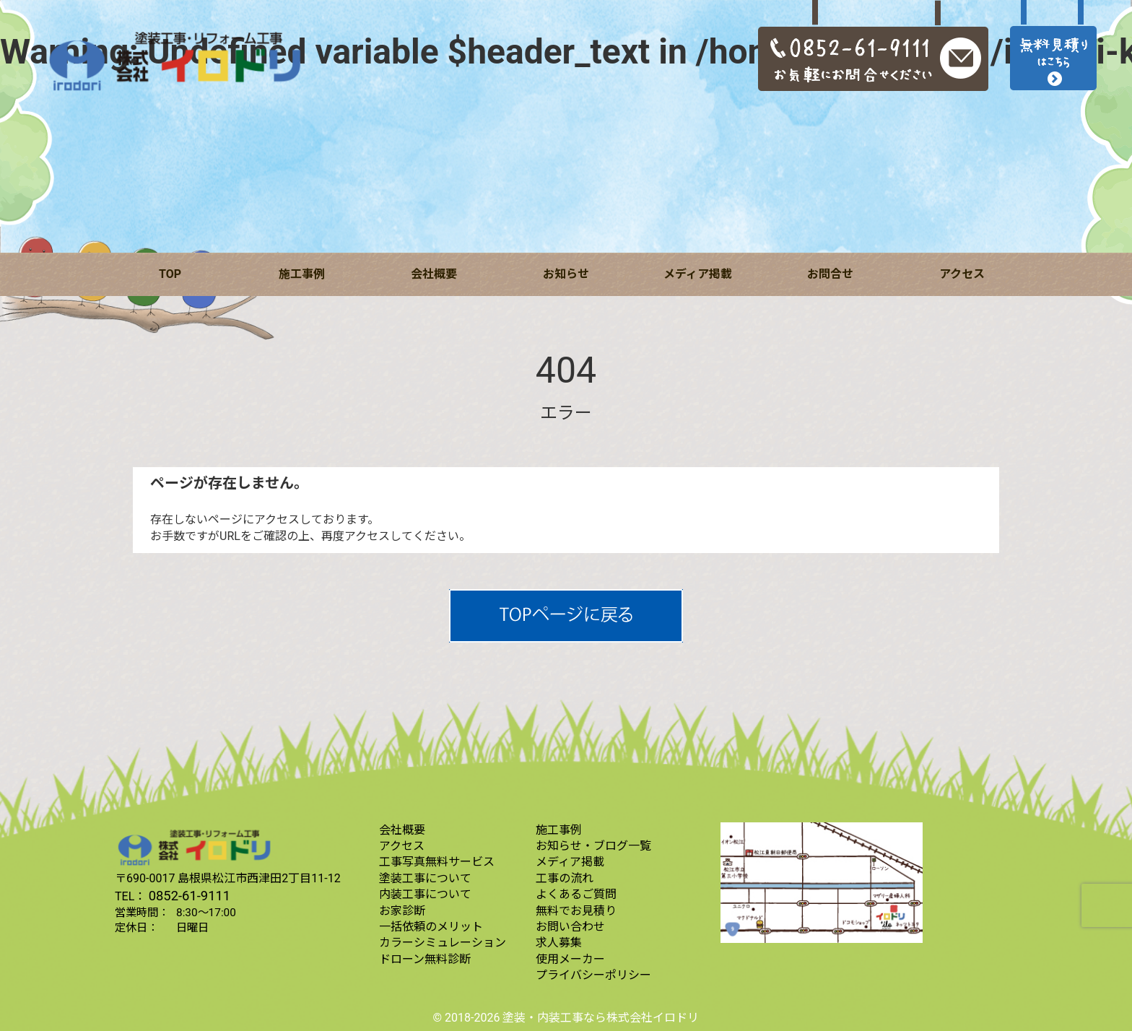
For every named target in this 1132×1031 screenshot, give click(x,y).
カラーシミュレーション (442, 942)
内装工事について (425, 894)
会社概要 (434, 274)
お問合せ (830, 274)
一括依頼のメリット (431, 927)
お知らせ (566, 274)
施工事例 (302, 274)
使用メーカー (570, 959)
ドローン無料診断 (425, 959)
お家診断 (402, 911)
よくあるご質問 (576, 894)
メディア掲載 (697, 274)
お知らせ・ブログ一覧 (593, 846)
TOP (170, 274)
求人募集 (559, 942)
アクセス (962, 274)
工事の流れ (564, 878)
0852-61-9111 (190, 895)
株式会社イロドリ (652, 1018)
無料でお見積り (576, 911)
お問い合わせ (570, 927)
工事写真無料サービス (437, 862)
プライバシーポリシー (593, 975)
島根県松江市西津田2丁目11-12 (259, 878)
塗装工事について (425, 878)
